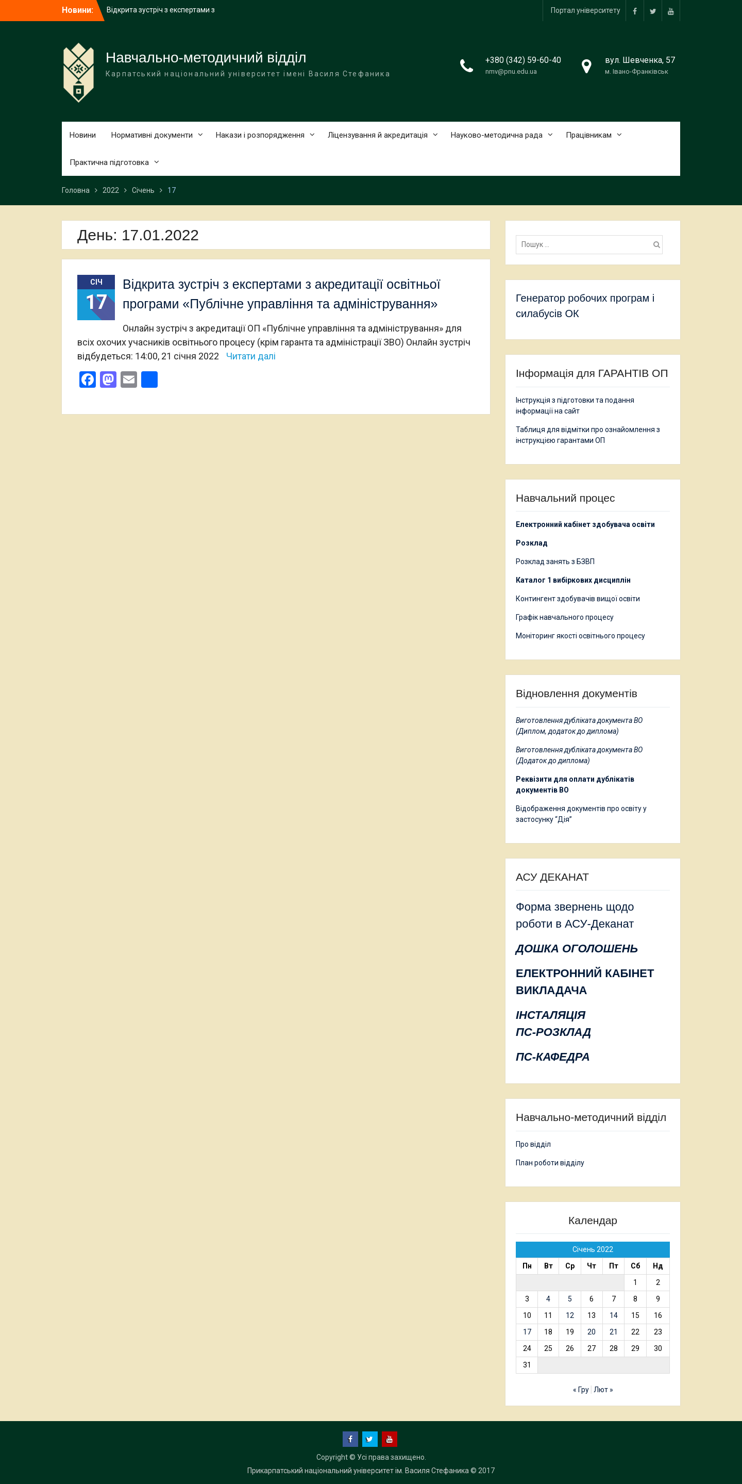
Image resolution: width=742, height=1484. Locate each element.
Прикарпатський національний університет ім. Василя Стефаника (358, 1470)
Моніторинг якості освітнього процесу (580, 636)
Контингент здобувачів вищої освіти (578, 599)
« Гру (581, 1390)
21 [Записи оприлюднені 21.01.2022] (614, 1332)
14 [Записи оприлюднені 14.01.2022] (614, 1315)
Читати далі (251, 356)
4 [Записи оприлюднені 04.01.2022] (548, 1299)
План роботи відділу (550, 1163)
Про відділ (533, 1144)
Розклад (532, 543)
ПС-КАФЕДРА (553, 1056)
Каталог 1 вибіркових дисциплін (573, 580)
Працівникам (589, 135)
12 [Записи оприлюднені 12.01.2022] (570, 1315)
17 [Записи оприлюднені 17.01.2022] (527, 1332)
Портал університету (585, 10)
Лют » (603, 1390)
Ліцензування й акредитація (378, 135)
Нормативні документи (152, 135)
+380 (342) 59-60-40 (523, 60)
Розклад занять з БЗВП (555, 561)
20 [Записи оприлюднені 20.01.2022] (591, 1332)
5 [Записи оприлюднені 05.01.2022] (570, 1299)
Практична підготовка (109, 162)
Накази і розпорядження (260, 135)
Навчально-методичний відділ (206, 57)
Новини (83, 135)
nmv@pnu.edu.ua (511, 71)
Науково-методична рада (497, 135)
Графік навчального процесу (565, 617)
